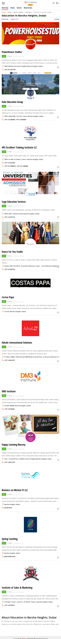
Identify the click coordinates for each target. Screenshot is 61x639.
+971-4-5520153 (9, 269)
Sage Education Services (14, 201)
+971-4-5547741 (9, 217)
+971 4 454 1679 (9, 462)
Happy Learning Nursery (13, 444)
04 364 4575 (8, 508)
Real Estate (28, 8)
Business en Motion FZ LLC (15, 490)
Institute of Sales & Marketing (17, 587)
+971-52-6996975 (10, 166)
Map (56, 19)
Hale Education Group (12, 102)
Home (4, 12)
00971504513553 (9, 556)
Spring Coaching (9, 539)
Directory (5, 8)
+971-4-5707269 (9, 163)
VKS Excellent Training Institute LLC (19, 147)
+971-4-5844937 (21, 120)
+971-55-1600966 (22, 166)
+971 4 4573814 (9, 605)
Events (19, 8)
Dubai (30, 5)
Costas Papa (8, 297)
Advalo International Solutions (17, 342)
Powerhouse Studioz (12, 52)
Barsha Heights (18, 12)
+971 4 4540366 (9, 409)
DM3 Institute (9, 391)
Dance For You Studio (12, 251)
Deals (13, 8)
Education (28, 12)
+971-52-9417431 (10, 70)
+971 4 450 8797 (9, 360)
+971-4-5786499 (9, 120)
